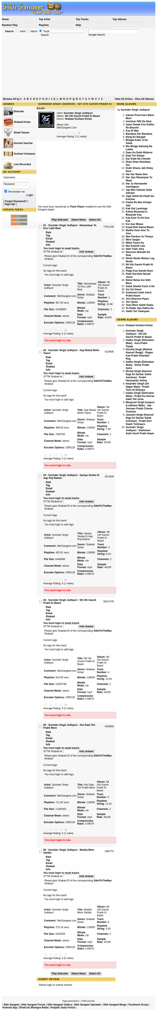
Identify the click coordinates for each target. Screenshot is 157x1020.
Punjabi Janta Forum (63, 1007)
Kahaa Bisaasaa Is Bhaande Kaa (136, 213)
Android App (9, 1007)
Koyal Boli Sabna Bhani (140, 227)
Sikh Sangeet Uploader (87, 1004)
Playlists (44, 25)
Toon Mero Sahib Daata (139, 305)
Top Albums (119, 19)
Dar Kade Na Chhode (138, 158)
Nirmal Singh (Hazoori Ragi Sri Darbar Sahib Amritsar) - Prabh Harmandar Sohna (139, 376)
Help (78, 25)
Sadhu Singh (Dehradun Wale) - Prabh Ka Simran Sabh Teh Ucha (140, 396)
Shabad (50, 241)
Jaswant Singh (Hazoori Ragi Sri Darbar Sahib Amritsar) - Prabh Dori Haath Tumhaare (140, 419)
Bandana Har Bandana (139, 133)
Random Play (10, 25)
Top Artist (44, 19)
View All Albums (144, 99)
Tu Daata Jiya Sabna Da (140, 308)
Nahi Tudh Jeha (135, 249)
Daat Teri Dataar (135, 155)
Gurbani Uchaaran (19, 154)
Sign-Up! (10, 204)
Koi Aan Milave (134, 224)
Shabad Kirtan (17, 122)
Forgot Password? (16, 201)
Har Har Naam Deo (136, 174)
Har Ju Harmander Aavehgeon (136, 185)
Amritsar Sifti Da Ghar (139, 121)
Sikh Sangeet (11, 1004)
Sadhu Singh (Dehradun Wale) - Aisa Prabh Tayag (140, 343)
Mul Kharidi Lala (135, 245)
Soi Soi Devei (133, 289)
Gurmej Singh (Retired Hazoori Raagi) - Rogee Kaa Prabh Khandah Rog (139, 354)
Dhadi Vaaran (16, 132)
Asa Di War (132, 130)
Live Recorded (17, 164)
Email (49, 238)
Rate (48, 232)
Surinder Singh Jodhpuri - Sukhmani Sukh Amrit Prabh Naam (140, 430)
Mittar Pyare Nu (135, 242)
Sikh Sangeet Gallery (59, 1004)
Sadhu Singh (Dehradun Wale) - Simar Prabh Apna (140, 365)
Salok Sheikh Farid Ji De (140, 286)
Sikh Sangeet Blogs (114, 1004)
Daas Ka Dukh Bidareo (139, 152)
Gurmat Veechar (18, 143)
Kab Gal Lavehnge (136, 208)
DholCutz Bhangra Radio (33, 1007)
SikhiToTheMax (103, 256)
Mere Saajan (133, 239)
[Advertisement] (78, 66)
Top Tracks (82, 19)
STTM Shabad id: (60, 251)
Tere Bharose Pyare (137, 298)
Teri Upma (132, 301)
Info (48, 244)
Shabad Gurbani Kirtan (78, 118)
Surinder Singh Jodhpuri (78, 113)
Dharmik (14, 111)
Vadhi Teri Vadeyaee (138, 311)
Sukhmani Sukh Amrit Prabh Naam (138, 294)
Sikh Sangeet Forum (33, 1004)
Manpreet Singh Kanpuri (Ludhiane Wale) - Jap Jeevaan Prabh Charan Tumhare (140, 407)
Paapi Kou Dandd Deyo (139, 270)
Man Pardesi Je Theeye (139, 236)
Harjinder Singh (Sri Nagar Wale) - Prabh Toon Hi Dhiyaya (137, 386)
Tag (48, 235)
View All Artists (124, 99)
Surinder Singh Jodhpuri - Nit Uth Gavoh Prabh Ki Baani (139, 333)
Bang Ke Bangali (135, 136)
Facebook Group (138, 1004)
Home (5, 19)
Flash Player (77, 206)
